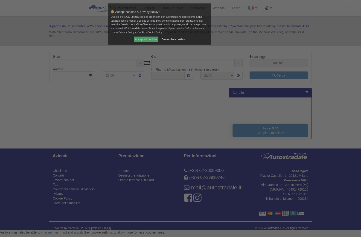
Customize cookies (173, 39)
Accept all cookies (146, 39)
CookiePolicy (154, 32)
